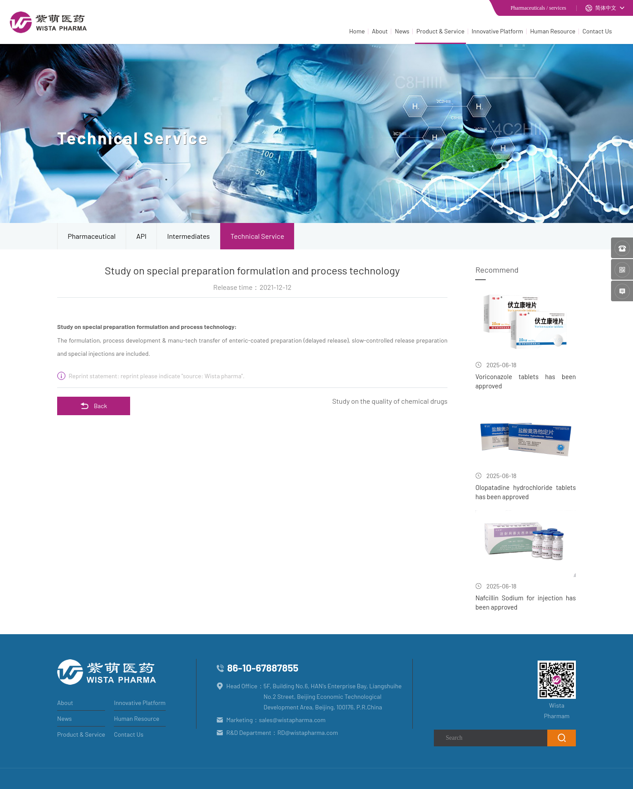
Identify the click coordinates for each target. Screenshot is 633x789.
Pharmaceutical (92, 236)
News (402, 31)
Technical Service (257, 236)
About (380, 31)
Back (93, 406)
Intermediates (188, 236)
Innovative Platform (497, 31)
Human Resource (552, 31)
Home (357, 31)
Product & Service (440, 31)
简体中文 (601, 8)
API (141, 236)
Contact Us (597, 31)
